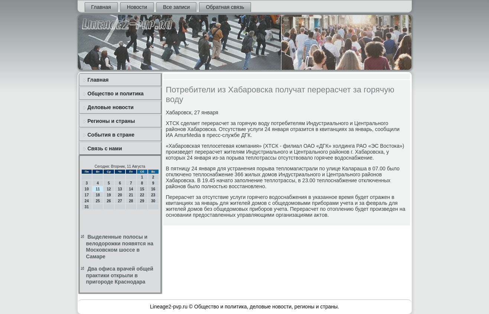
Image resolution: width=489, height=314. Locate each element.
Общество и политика (116, 94)
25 (98, 201)
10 (87, 189)
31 (87, 207)
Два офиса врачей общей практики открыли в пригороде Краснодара (119, 275)
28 (131, 201)
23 (153, 195)
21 (131, 195)
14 (131, 189)
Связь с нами (105, 148)
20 (120, 195)
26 (109, 201)
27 (120, 201)
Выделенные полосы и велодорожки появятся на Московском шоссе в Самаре (119, 246)
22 (142, 195)
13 (120, 189)
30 (153, 201)
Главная (101, 7)
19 (109, 195)
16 (153, 189)
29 (142, 201)
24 (87, 201)
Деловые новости (111, 107)
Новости (137, 7)
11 (98, 189)
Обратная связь (225, 7)
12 (109, 189)
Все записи (176, 7)
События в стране (111, 135)
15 (142, 189)
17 (87, 195)
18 (98, 195)
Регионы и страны (111, 121)
